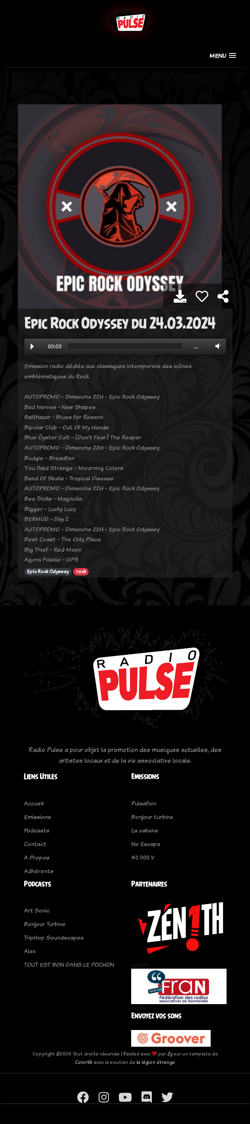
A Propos (36, 857)
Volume (216, 346)
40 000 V (142, 857)
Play (32, 346)
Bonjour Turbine (45, 924)
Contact (35, 844)
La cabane (144, 830)
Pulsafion (143, 803)
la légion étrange (155, 1062)
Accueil (34, 803)
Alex (30, 951)
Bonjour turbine (152, 817)
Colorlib (84, 1062)
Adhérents (38, 871)
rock (81, 571)
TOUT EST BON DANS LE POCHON (69, 964)
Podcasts (36, 830)
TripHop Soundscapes (53, 937)
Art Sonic (37, 910)
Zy (169, 1053)
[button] (222, 56)
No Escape (146, 844)
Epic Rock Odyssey (48, 571)
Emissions (37, 817)
